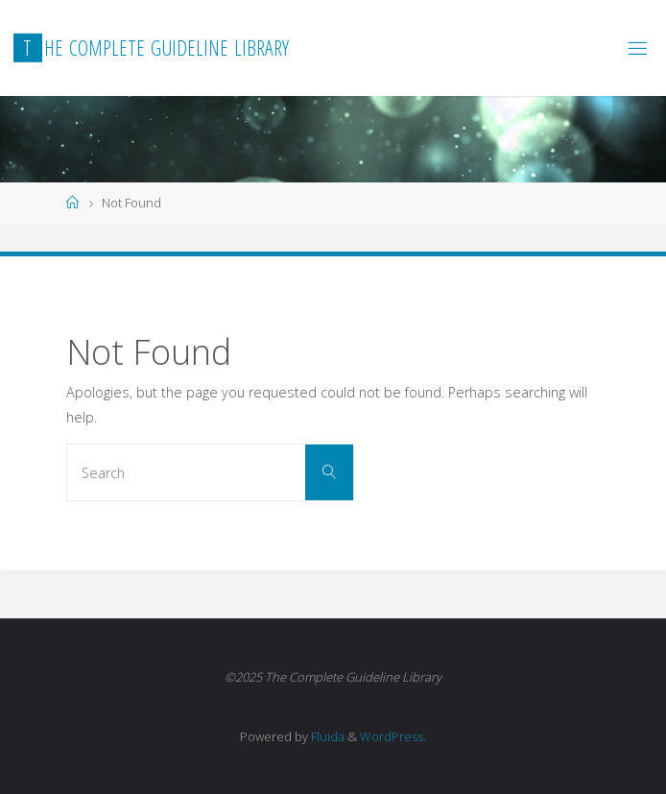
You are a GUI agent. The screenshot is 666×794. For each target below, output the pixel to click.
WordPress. (393, 736)
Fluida (326, 736)
